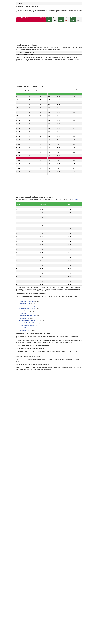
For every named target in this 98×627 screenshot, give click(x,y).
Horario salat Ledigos (24, 327)
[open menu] (95, 2)
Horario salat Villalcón (24, 330)
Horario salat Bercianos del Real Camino (29, 320)
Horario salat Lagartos (24, 313)
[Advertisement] (49, 34)
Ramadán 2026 (75, 199)
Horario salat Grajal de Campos (27, 301)
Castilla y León (20, 3)
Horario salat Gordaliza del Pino (27, 323)
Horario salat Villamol (24, 311)
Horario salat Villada (24, 318)
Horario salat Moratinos (25, 303)
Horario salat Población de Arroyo (27, 315)
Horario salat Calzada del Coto (27, 308)
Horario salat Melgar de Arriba (26, 325)
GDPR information (20, 376)
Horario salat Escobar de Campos (27, 306)
